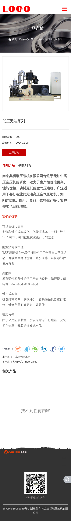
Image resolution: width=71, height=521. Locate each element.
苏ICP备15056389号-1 (16, 508)
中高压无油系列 (21, 356)
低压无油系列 (38, 39)
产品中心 (24, 39)
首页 (15, 39)
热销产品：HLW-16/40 (25, 361)
